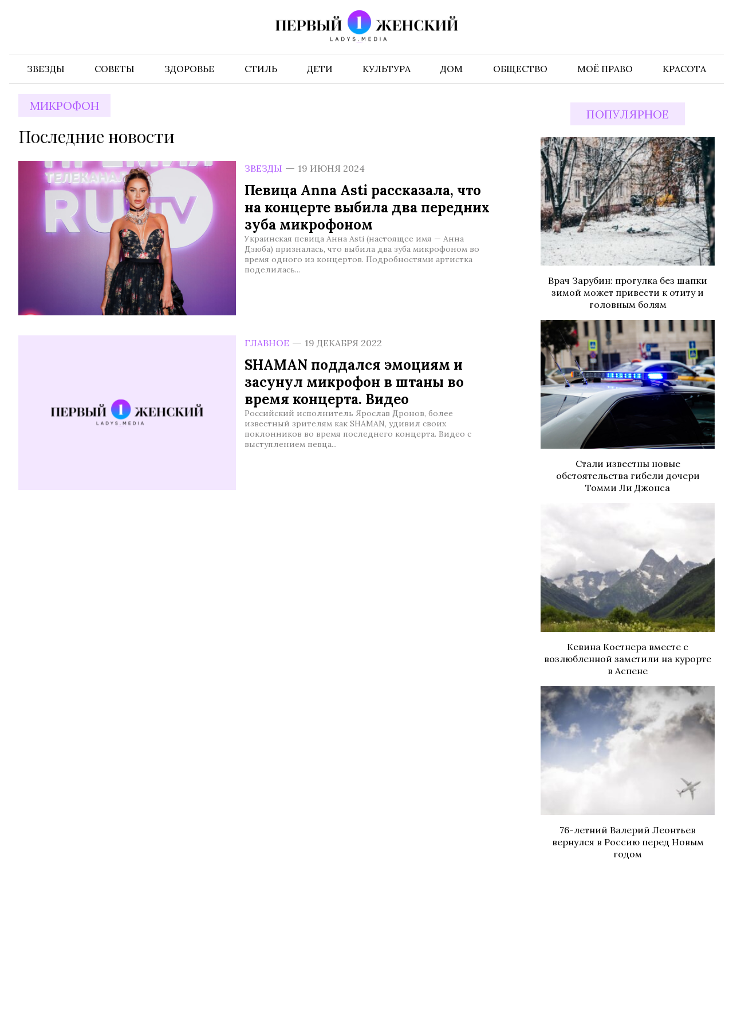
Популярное (627, 114)
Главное (267, 342)
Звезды (263, 168)
